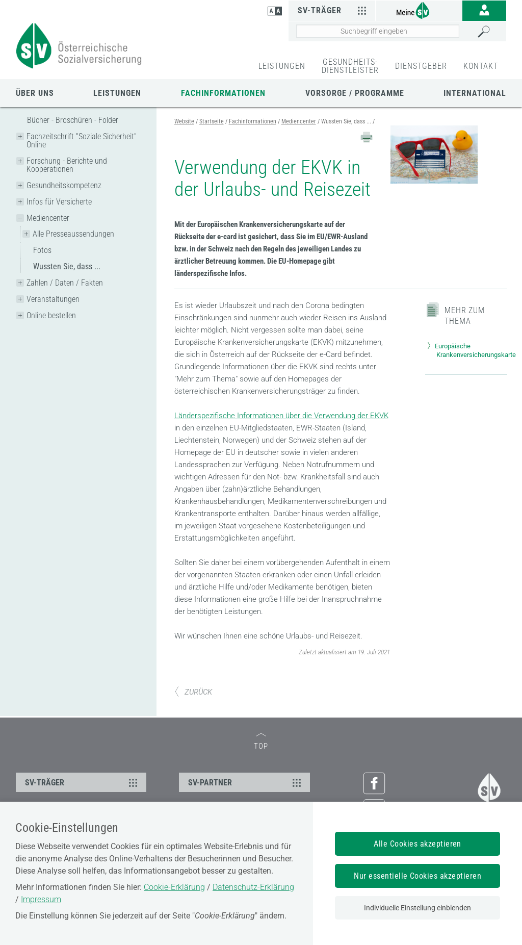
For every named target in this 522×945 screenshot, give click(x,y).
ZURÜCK (193, 692)
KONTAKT (480, 66)
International (474, 93)
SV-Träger (334, 10)
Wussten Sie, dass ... (66, 266)
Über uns (35, 93)
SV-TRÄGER (82, 782)
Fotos (42, 250)
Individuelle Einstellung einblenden (417, 908)
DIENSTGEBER (421, 66)
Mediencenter (48, 218)
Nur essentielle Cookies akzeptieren (417, 876)
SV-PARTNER (245, 782)
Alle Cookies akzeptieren (417, 844)
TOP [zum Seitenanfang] (261, 742)
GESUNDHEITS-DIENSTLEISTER (350, 66)
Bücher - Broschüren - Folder (72, 120)
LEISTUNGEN (281, 66)
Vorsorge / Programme (354, 93)
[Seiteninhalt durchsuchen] (377, 31)
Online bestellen (51, 315)
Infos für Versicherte (59, 202)
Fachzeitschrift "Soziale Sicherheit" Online (82, 140)
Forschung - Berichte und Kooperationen (67, 165)
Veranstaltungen (53, 299)
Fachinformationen (223, 93)
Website (184, 121)
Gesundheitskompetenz (64, 185)
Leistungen (117, 93)
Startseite (211, 121)
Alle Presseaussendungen (73, 234)
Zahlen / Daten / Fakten (65, 283)
